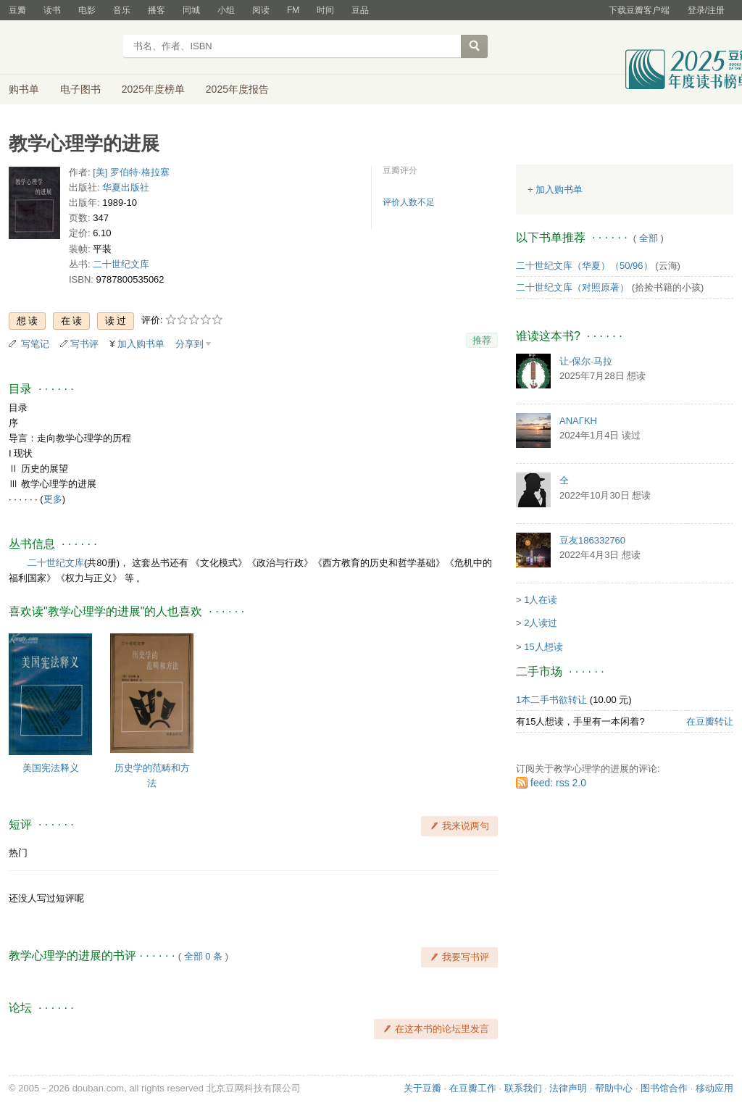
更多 (52, 499)
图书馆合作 (664, 1088)
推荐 (481, 340)
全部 (648, 238)
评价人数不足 (409, 202)
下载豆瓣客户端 (639, 10)
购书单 (24, 89)
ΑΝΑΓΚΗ (578, 420)
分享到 (189, 343)
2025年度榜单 (153, 89)
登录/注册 (706, 10)
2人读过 (540, 622)
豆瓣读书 (61, 48)
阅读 (261, 10)
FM (293, 10)
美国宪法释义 (50, 767)
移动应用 (714, 1088)
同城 (191, 10)
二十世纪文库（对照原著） (572, 287)
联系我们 (523, 1088)
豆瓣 (17, 10)
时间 (325, 10)
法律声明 (568, 1088)
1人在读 (540, 599)
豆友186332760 (592, 540)
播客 (156, 10)
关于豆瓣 (422, 1088)
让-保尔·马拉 (585, 361)
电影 (87, 10)
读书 (52, 10)
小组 (226, 10)
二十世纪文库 (121, 264)
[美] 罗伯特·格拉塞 (131, 172)
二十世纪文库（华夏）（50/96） (584, 265)
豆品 (360, 10)
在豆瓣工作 (472, 1088)
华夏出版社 (125, 187)
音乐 (121, 10)
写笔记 (35, 343)
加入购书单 (140, 343)
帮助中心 (614, 1088)
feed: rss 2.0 (558, 782)
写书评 (84, 343)
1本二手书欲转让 (551, 699)
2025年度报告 (237, 89)
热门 (18, 852)
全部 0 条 (203, 956)
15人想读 (543, 646)
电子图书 (80, 89)
